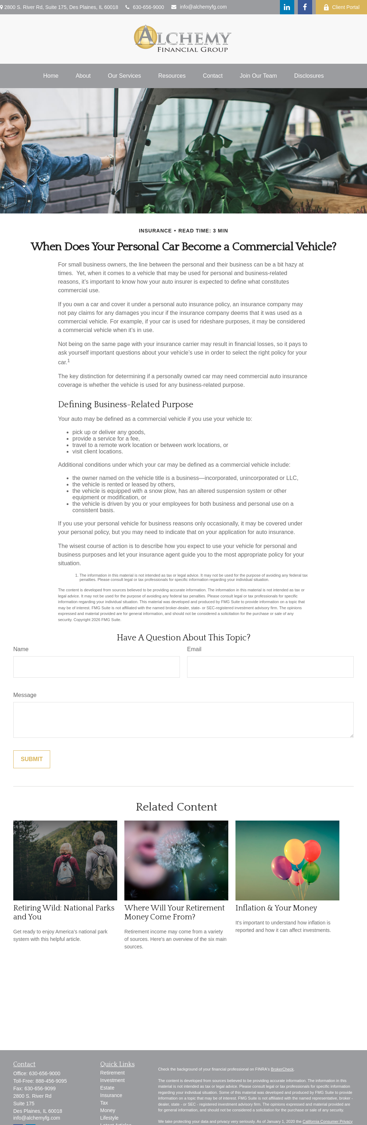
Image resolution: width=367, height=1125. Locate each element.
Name (21, 649)
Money (107, 1110)
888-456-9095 (51, 1081)
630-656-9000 (144, 7)
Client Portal (341, 7)
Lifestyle (109, 1118)
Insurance (111, 1095)
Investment (112, 1080)
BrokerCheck (282, 1069)
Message (25, 695)
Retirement (112, 1073)
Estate (107, 1088)
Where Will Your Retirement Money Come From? (174, 913)
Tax (104, 1103)
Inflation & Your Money (276, 908)
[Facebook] (305, 7)
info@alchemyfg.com (199, 7)
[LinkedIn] (287, 7)
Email (194, 649)
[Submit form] (31, 759)
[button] (50, 76)
